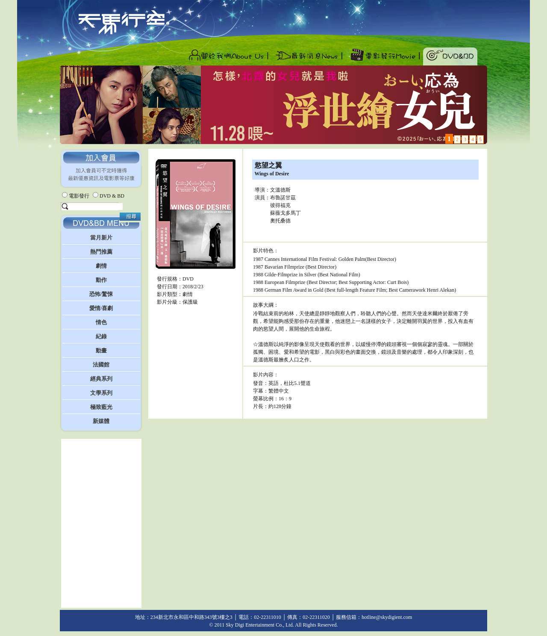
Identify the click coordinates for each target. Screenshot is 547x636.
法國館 (101, 364)
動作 (101, 280)
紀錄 (101, 336)
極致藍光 (101, 407)
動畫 (101, 350)
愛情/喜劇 (101, 308)
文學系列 (101, 393)
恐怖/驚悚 (101, 294)
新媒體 (101, 421)
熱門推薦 (101, 251)
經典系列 (101, 379)
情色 (101, 322)
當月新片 (101, 237)
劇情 (101, 266)
